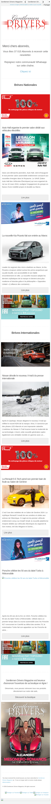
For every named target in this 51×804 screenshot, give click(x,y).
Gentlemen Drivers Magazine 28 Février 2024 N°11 (34, 2)
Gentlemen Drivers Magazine (11, 2)
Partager (47, 5)
